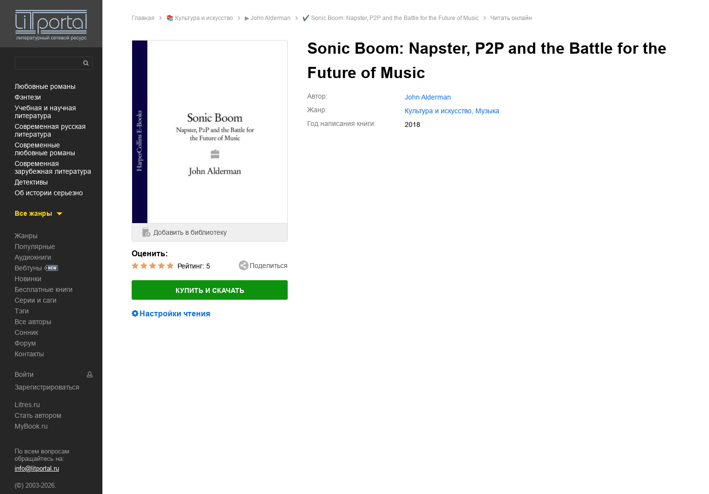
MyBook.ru (31, 426)
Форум (25, 343)
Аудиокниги (33, 257)
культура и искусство (204, 18)
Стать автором (38, 415)
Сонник (26, 332)
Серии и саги (36, 300)
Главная (143, 18)
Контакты (29, 354)
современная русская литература (50, 130)
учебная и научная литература (45, 112)
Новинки (28, 279)
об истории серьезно (49, 193)
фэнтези (28, 97)
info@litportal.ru (37, 468)
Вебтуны (28, 268)
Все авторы (33, 322)
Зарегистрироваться (47, 387)
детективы (31, 182)
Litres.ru (27, 405)
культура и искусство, (439, 111)
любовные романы (45, 86)
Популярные (35, 246)
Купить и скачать (210, 290)
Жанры (26, 236)
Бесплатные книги (44, 289)
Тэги (22, 311)
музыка (487, 111)
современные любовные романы (45, 149)
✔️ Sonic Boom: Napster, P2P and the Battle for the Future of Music (390, 18)
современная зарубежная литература (53, 167)
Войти (24, 374)
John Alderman (271, 18)
